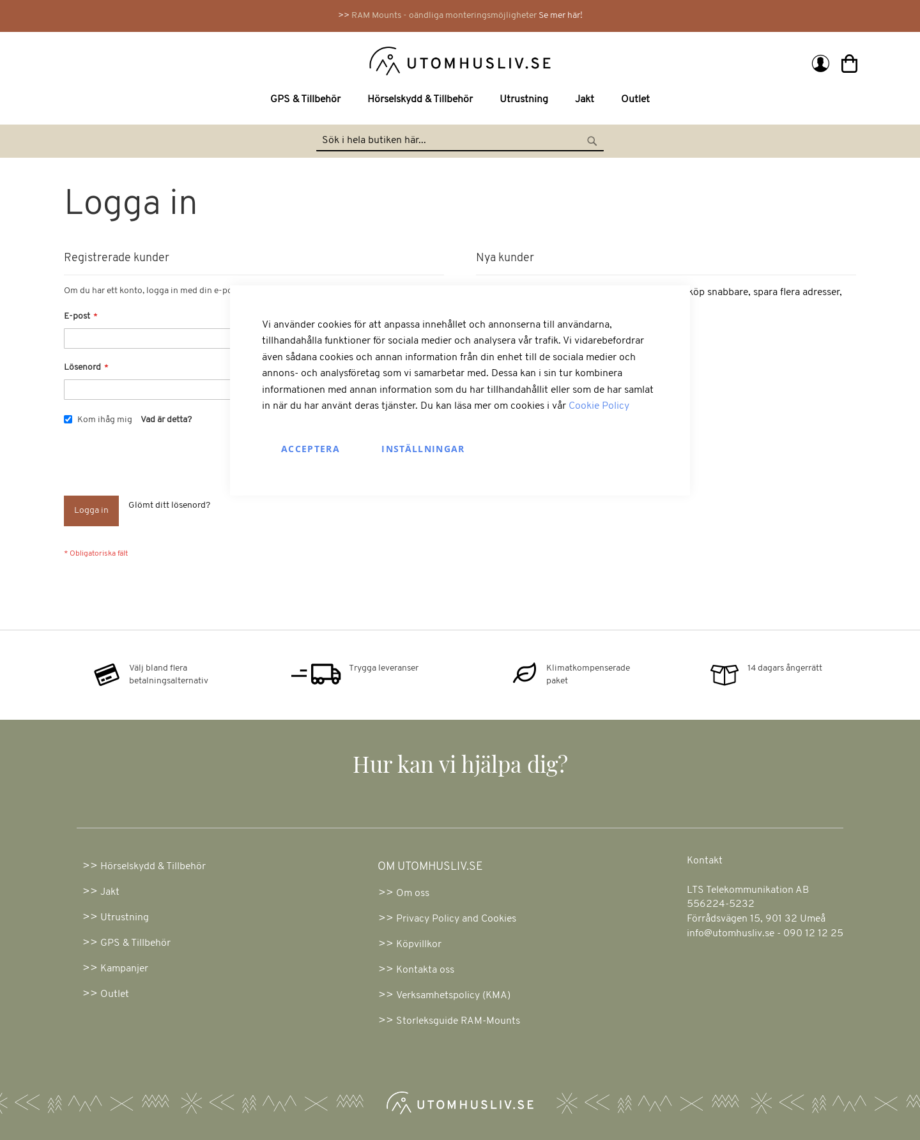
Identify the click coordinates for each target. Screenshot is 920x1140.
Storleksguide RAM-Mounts (458, 1021)
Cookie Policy (599, 406)
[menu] (460, 100)
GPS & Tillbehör (135, 943)
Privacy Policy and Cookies (456, 919)
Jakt (109, 892)
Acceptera (310, 449)
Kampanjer (124, 969)
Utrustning (124, 918)
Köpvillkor (418, 944)
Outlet (114, 994)
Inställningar (423, 449)
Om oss (412, 893)
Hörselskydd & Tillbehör (153, 867)
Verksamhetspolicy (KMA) (453, 996)
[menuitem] (308, 100)
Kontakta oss (425, 970)
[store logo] (263, 60)
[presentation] (161, 464)
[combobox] (460, 141)
